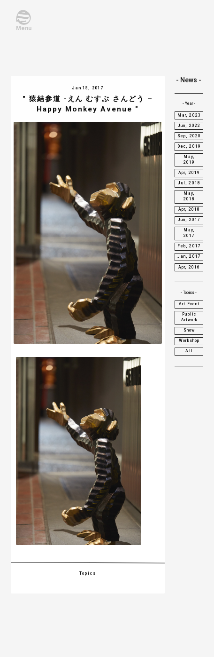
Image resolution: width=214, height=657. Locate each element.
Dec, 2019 (189, 146)
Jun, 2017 (189, 219)
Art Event (189, 303)
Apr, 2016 (189, 267)
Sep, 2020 (189, 136)
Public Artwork (189, 317)
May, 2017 (189, 233)
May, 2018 (189, 196)
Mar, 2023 (189, 115)
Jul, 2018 (189, 183)
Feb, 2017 (189, 246)
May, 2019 (189, 159)
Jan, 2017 (189, 256)
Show (189, 330)
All (189, 350)
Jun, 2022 (189, 125)
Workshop (189, 340)
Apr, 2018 (189, 209)
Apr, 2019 (189, 172)
